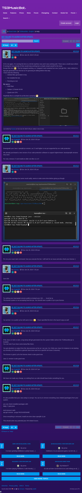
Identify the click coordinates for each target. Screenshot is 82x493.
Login (77, 23)
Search (6, 18)
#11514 (76, 266)
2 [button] (73, 41)
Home (5, 13)
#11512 (76, 166)
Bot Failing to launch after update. (17, 37)
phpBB (34, 489)
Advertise (5, 486)
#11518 (76, 366)
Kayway (16, 55)
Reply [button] (5, 45)
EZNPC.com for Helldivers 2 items (22, 444)
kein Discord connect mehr (62, 461)
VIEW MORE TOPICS (41, 478)
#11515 (76, 286)
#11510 (76, 51)
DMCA (21, 486)
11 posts (65, 41)
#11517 (76, 327)
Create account (66, 23)
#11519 (76, 385)
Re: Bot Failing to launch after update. (27, 136)
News (29, 13)
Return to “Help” (7, 431)
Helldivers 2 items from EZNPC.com (21, 461)
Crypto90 (17, 139)
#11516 (76, 307)
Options (58, 427)
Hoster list (64, 13)
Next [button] (77, 41)
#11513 (76, 246)
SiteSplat (21, 489)
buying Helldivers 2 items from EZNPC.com (62, 444)
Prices (21, 13)
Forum (36, 13)
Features (13, 13)
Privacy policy (13, 486)
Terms (27, 486)
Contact (55, 13)
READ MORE (20, 456)
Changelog (45, 13)
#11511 (76, 136)
